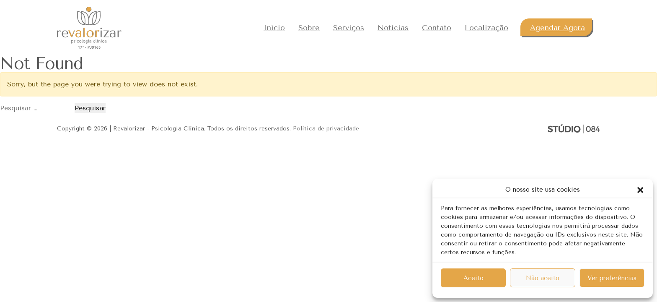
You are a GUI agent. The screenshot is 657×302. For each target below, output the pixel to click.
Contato (436, 27)
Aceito (473, 278)
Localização (486, 27)
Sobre (309, 27)
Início (274, 27)
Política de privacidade (326, 128)
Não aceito (542, 278)
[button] (640, 189)
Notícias (393, 27)
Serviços (348, 27)
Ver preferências (611, 278)
